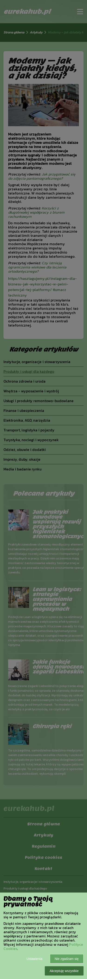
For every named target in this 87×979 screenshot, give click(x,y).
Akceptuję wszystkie (64, 971)
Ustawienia (34, 959)
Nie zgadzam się (67, 959)
